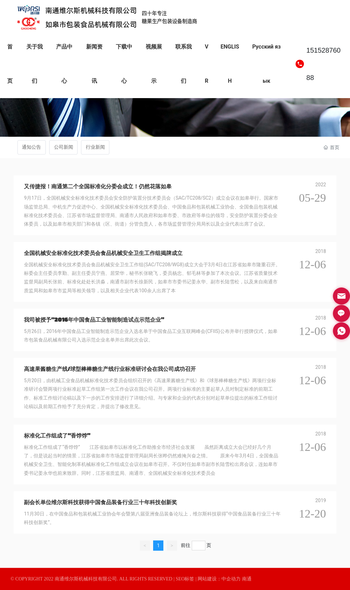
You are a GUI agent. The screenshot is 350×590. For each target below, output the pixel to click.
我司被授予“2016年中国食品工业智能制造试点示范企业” (94, 319)
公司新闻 (63, 147)
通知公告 (31, 147)
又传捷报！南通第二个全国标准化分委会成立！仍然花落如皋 (98, 186)
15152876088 (323, 63)
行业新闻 (95, 147)
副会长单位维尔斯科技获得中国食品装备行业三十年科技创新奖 (100, 502)
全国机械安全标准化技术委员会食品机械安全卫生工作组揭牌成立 (103, 253)
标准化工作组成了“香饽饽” (57, 435)
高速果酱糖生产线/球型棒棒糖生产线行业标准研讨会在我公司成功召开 (110, 368)
